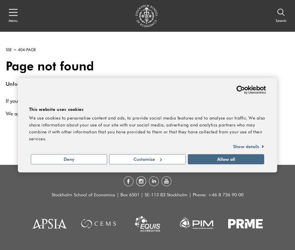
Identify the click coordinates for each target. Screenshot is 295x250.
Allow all (226, 159)
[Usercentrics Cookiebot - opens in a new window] (240, 89)
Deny (69, 159)
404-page (27, 50)
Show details (246, 147)
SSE (9, 50)
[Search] (281, 16)
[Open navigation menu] (13, 16)
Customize (147, 159)
